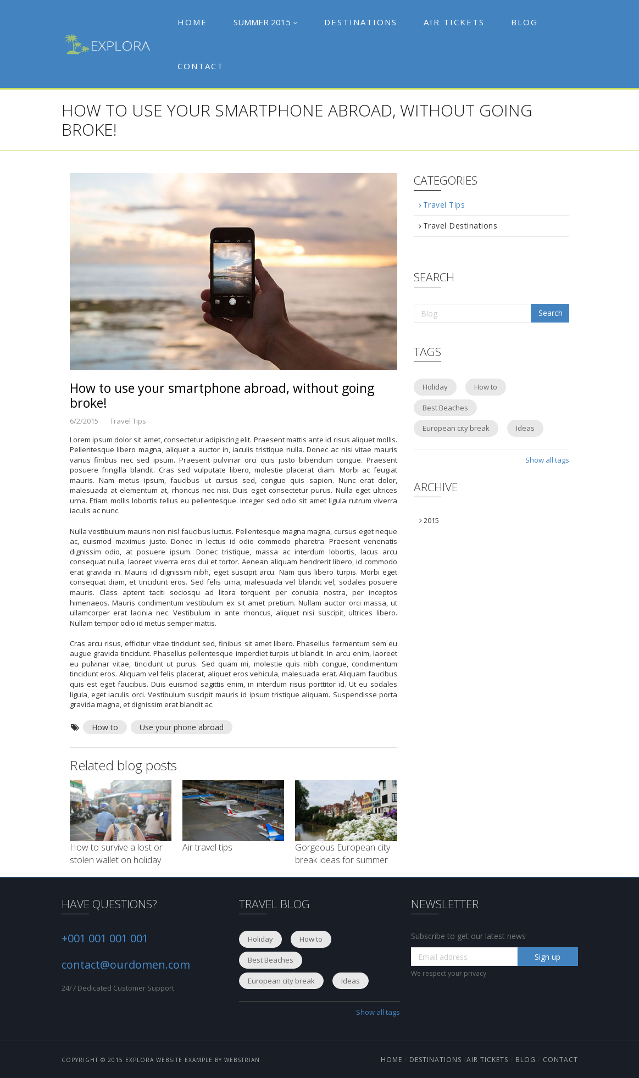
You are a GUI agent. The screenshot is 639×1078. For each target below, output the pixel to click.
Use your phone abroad (182, 727)
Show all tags (547, 460)
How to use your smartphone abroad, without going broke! (222, 395)
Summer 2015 (266, 21)
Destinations (360, 21)
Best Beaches (445, 408)
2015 (429, 520)
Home (192, 21)
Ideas (525, 428)
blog (525, 1059)
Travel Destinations (458, 226)
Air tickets (454, 21)
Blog (524, 21)
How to (105, 727)
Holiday (435, 387)
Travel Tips (442, 205)
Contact (200, 65)
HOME (392, 1059)
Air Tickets (487, 1059)
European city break (456, 428)
